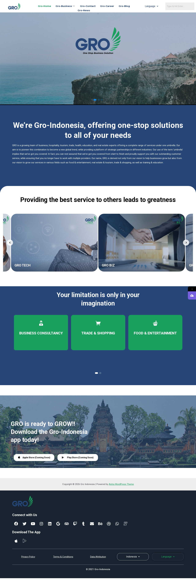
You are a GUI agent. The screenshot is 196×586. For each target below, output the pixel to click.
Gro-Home (44, 6)
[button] (94, 100)
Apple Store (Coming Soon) (34, 457)
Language (151, 6)
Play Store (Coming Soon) (78, 457)
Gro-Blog (124, 6)
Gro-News (84, 10)
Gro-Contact (88, 6)
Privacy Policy (28, 556)
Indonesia (133, 556)
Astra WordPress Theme (121, 484)
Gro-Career (107, 6)
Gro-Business (65, 6)
